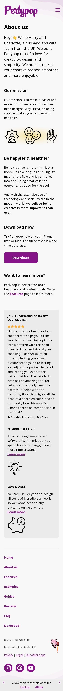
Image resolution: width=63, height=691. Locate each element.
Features (16, 294)
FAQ (7, 616)
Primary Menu (56, 10)
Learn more (16, 454)
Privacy (8, 655)
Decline (25, 687)
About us (10, 567)
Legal (19, 655)
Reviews (10, 606)
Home (8, 557)
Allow (39, 687)
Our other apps (35, 655)
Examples (11, 587)
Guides (9, 596)
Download (20, 257)
